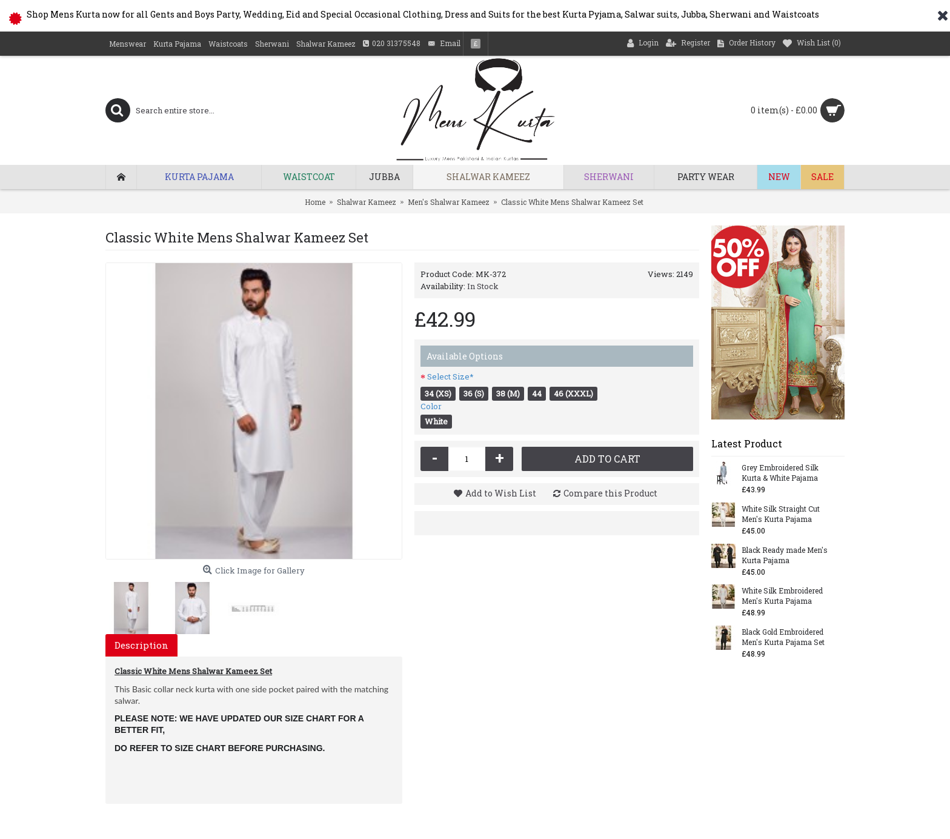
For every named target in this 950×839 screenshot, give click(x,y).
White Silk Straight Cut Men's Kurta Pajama (781, 514)
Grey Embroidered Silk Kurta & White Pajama (780, 473)
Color (431, 406)
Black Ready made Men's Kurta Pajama (785, 555)
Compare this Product (610, 493)
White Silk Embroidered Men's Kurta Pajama (782, 596)
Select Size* (450, 376)
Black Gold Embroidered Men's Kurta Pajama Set (783, 637)
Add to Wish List (500, 493)
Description (141, 645)
